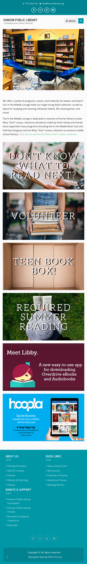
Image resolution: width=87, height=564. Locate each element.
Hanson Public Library (20, 20)
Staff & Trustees (15, 470)
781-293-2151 (31, 3)
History (11, 484)
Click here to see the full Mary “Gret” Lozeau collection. (48, 134)
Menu (71, 20)
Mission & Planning (17, 480)
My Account (54, 470)
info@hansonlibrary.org (53, 3)
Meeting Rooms (56, 484)
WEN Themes (55, 557)
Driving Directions (17, 466)
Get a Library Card (57, 466)
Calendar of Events (58, 475)
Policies (11, 475)
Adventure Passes (57, 480)
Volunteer (12, 525)
